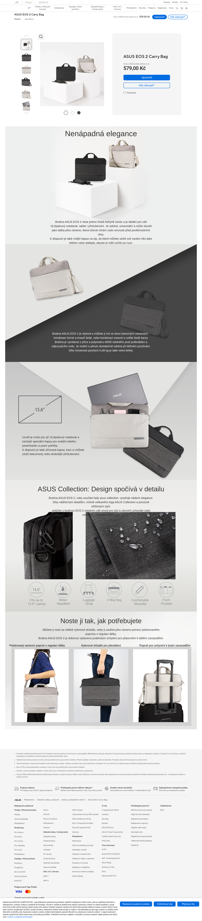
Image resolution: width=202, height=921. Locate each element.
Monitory (18, 863)
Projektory (18, 867)
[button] (166, 2)
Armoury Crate (108, 867)
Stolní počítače (20, 876)
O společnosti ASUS (110, 810)
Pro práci (18, 837)
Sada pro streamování (81, 854)
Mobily (175, 2)
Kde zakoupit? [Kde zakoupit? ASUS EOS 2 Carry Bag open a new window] (177, 17)
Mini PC (46, 814)
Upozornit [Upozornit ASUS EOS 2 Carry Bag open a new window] (159, 17)
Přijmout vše (188, 904)
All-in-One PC (20, 872)
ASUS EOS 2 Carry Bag (29, 14)
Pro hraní (18, 850)
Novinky (105, 819)
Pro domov (19, 832)
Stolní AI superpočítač (81, 827)
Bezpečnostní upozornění (141, 836)
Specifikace (29, 19)
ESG (162, 810)
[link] (19, 8)
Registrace (162, 8)
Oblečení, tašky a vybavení (83, 858)
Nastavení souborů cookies (136, 904)
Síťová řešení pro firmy (81, 819)
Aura (104, 871)
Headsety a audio (79, 850)
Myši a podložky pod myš (82, 845)
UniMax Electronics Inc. (111, 836)
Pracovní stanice (50, 819)
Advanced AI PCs (109, 876)
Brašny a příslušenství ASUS (73, 800)
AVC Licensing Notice (111, 858)
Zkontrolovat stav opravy (141, 810)
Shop (171, 8)
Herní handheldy (21, 819)
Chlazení (46, 850)
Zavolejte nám (137, 832)
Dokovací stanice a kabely (83, 872)
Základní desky (49, 836)
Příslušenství (19, 823)
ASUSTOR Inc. (108, 827)
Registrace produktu (139, 819)
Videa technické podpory (141, 841)
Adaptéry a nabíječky (81, 867)
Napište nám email (138, 827)
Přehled (17, 19)
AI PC (104, 849)
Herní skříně (48, 845)
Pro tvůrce (18, 841)
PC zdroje (47, 854)
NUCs (45, 810)
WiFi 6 (46, 880)
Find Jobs (106, 841)
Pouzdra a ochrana (80, 863)
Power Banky (77, 876)
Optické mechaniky (51, 863)
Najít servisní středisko (140, 814)
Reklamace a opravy (139, 823)
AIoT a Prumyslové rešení (82, 823)
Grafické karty (49, 841)
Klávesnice (76, 841)
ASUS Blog (106, 863)
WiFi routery (77, 810)
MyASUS (135, 845)
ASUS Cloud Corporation (112, 832)
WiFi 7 (46, 876)
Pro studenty (19, 845)
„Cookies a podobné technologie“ (20, 917)
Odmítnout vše (164, 904)
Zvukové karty (49, 858)
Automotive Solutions (111, 854)
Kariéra (105, 823)
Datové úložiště (49, 867)
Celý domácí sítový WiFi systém (85, 814)
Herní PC (18, 881)
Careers (105, 814)
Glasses (46, 827)
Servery (75, 832)
